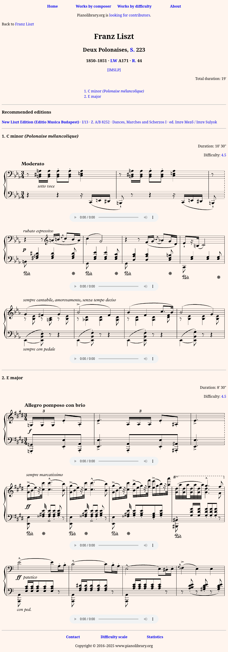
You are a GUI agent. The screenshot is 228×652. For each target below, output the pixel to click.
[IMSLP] (114, 69)
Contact (73, 636)
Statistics (155, 636)
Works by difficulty (134, 6)
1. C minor (114, 91)
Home (52, 6)
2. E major (92, 96)
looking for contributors (129, 15)
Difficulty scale (114, 636)
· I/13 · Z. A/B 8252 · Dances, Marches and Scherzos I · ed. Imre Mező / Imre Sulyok (109, 122)
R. (134, 60)
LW (113, 60)
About (175, 6)
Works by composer (93, 6)
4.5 (223, 155)
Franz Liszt (24, 24)
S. (132, 49)
